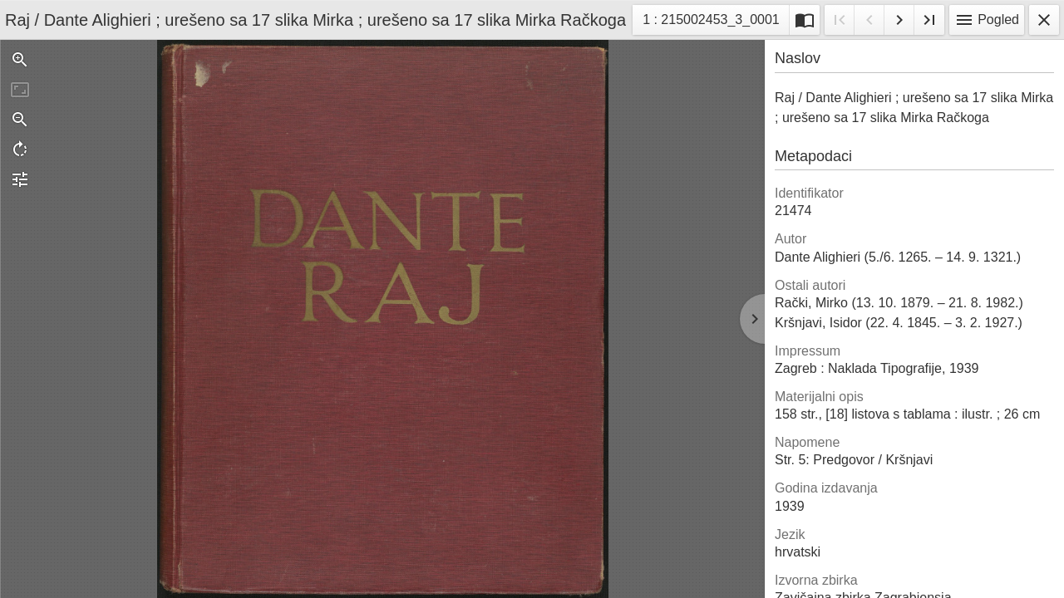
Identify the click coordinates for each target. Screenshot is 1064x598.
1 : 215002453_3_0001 (711, 22)
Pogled (986, 20)
